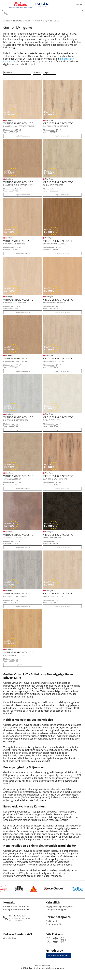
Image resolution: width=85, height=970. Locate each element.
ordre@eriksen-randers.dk (16, 909)
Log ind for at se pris (23, 136)
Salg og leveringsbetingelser (59, 906)
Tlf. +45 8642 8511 (17, 915)
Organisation (9, 938)
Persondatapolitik (54, 924)
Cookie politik (52, 921)
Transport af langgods (56, 909)
